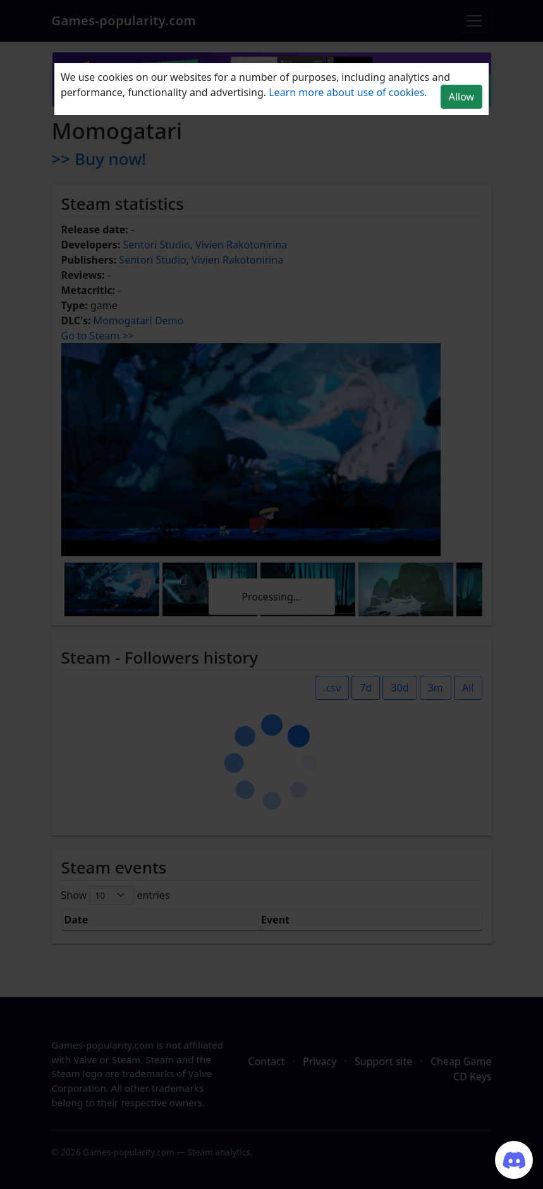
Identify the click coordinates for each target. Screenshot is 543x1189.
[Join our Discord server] (514, 1160)
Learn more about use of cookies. (348, 92)
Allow (461, 97)
